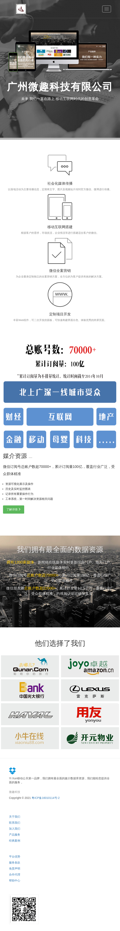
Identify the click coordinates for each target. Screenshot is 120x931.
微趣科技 (14, 791)
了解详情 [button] (13, 509)
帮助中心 (14, 880)
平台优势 (14, 856)
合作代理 (14, 874)
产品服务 (14, 834)
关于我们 (14, 816)
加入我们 (14, 828)
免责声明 (14, 868)
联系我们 (14, 822)
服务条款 (14, 862)
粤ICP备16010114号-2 (46, 797)
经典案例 (14, 840)
